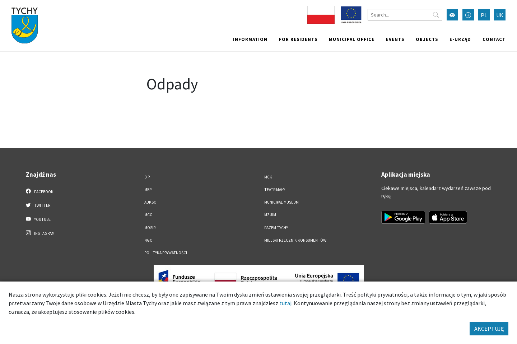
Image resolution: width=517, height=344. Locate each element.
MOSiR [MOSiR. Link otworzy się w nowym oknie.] (149, 227)
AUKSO (150, 202)
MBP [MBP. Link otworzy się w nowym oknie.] (148, 189)
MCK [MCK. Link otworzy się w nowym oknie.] (268, 177)
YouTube (38, 219)
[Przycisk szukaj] (436, 14)
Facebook (39, 191)
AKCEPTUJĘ (489, 328)
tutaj (285, 303)
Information (250, 39)
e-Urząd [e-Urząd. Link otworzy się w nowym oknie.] (460, 39)
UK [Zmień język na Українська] (499, 15)
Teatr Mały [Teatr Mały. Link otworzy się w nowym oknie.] (274, 189)
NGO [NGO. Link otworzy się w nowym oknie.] (148, 240)
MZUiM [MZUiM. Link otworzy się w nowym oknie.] (270, 214)
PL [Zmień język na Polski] (484, 15)
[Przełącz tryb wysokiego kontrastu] (452, 14)
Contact (494, 39)
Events (395, 39)
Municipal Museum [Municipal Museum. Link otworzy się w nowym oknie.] (281, 202)
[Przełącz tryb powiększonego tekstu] (468, 14)
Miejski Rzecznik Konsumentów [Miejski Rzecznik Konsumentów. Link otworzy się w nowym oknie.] (295, 240)
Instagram (40, 233)
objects (427, 39)
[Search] (405, 14)
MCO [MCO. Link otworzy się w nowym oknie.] (148, 214)
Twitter (38, 205)
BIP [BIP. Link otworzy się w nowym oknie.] (147, 177)
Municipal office (351, 39)
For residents (298, 39)
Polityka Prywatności (165, 252)
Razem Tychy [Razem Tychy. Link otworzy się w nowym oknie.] (276, 227)
